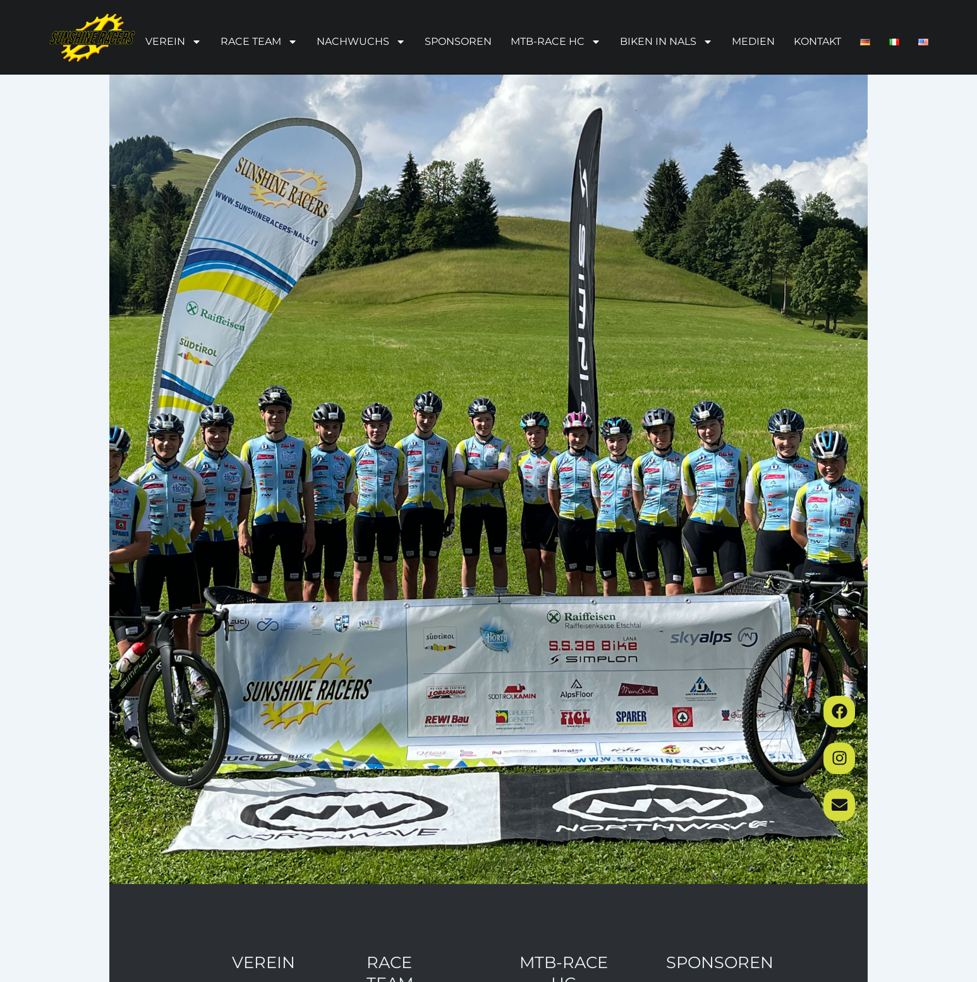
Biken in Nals (666, 41)
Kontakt (817, 41)
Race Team (259, 41)
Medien (753, 41)
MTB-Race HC (556, 41)
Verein (173, 41)
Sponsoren (458, 41)
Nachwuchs (361, 41)
